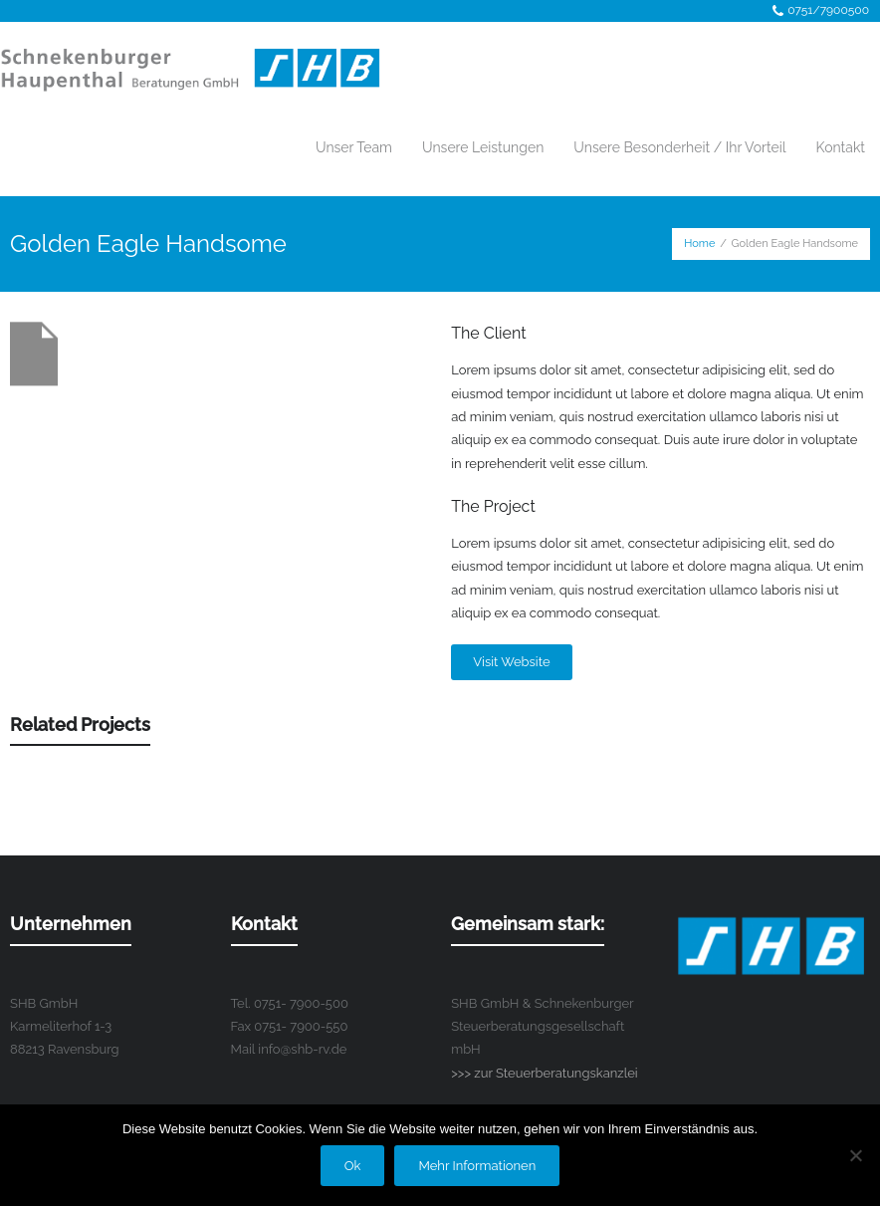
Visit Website (511, 661)
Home (699, 243)
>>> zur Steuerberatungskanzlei (544, 1073)
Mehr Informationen (477, 1165)
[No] (855, 1155)
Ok (352, 1165)
